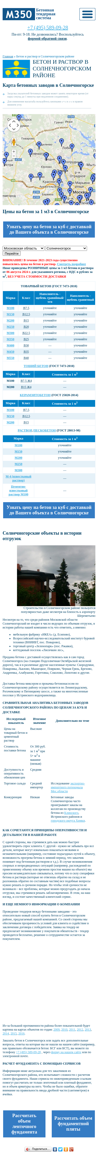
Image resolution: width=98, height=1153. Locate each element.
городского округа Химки (68, 820)
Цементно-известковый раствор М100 (18, 490)
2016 (21, 1033)
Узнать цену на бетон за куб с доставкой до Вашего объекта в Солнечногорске (49, 229)
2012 (80, 1029)
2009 (56, 1029)
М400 (10, 345)
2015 (13, 1033)
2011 (72, 1029)
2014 (6, 1033)
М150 (10, 314)
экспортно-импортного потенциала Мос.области (68, 787)
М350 (10, 339)
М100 (10, 308)
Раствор (25, 430)
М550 (10, 358)
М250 (10, 327)
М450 (10, 351)
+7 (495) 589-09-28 (47, 27)
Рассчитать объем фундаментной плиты (73, 1124)
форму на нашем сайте (66, 1052)
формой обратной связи (47, 39)
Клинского (71, 813)
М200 (10, 320)
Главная (8, 56)
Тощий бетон (36, 366)
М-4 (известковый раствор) (18, 478)
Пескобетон (44, 430)
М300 (10, 333)
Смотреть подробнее (71, 264)
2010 (64, 1029)
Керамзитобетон (35, 395)
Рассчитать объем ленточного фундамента (24, 1124)
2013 (88, 1029)
